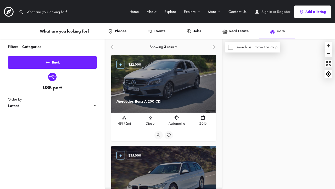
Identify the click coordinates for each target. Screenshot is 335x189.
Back (52, 61)
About (152, 11)
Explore (170, 11)
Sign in (266, 11)
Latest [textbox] (13, 108)
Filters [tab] (13, 47)
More (212, 11)
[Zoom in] (328, 46)
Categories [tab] (31, 47)
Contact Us (237, 11)
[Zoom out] (328, 53)
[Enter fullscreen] (328, 63)
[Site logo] (9, 11)
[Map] (278, 114)
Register (283, 11)
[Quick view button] (158, 135)
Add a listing (312, 11)
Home (134, 11)
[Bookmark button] (169, 135)
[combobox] (52, 108)
